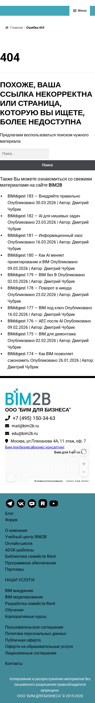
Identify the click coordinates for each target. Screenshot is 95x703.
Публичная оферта (23, 640)
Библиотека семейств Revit (30, 556)
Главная (16, 27)
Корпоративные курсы (26, 616)
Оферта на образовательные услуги (39, 646)
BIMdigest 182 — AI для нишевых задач (44, 216)
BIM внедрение (19, 590)
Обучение (14, 610)
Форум (11, 519)
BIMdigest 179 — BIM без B (32, 274)
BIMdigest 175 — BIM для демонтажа (42, 334)
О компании (16, 530)
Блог (9, 513)
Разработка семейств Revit (30, 603)
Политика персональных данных (35, 633)
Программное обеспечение (30, 563)
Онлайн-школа (18, 543)
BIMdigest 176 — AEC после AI (35, 321)
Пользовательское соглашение (34, 627)
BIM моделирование (24, 597)
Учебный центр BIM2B (26, 536)
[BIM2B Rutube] (43, 507)
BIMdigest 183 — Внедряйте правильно (44, 196)
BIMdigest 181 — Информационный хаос (45, 235)
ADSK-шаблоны (19, 550)
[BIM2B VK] (21, 507)
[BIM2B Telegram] (10, 507)
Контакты (14, 663)
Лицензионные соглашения (30, 653)
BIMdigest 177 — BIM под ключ (36, 307)
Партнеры (14, 569)
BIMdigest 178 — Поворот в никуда (40, 288)
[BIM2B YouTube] (54, 507)
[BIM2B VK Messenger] (32, 507)
